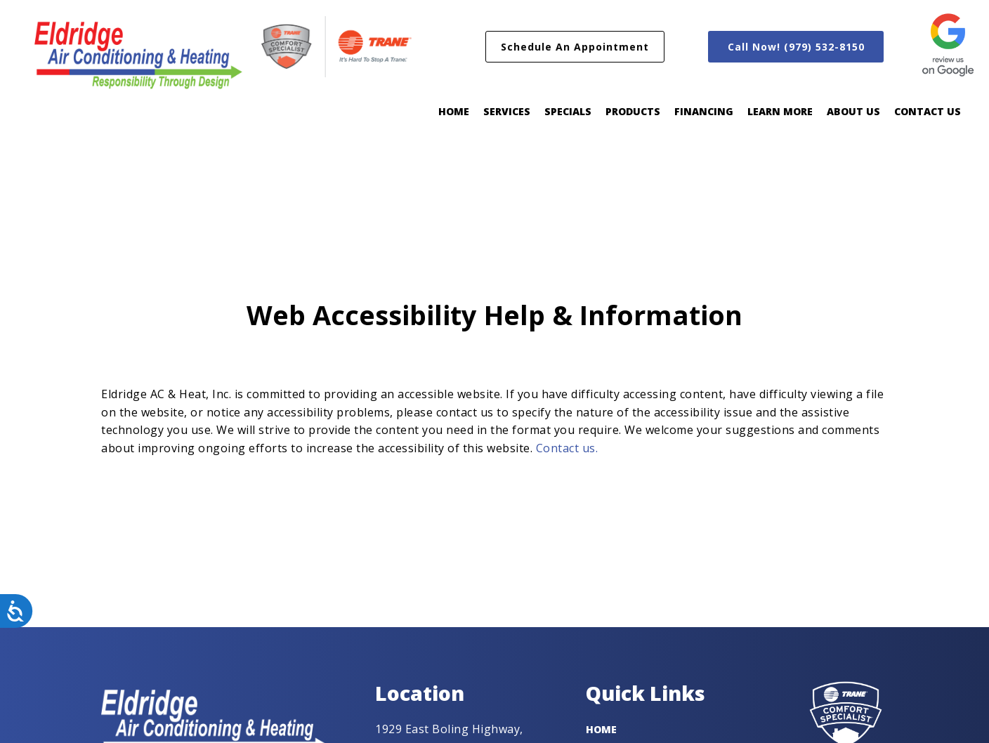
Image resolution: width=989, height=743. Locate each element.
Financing (703, 111)
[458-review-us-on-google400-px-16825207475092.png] (948, 46)
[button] (574, 47)
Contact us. (567, 448)
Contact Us (927, 111)
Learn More (780, 111)
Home (453, 111)
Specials (567, 111)
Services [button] (506, 111)
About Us (853, 111)
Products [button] (632, 111)
